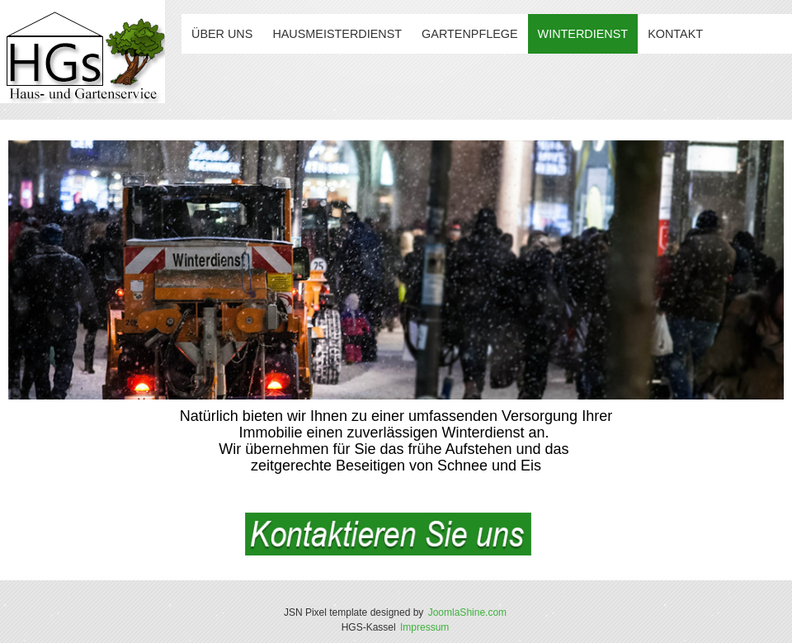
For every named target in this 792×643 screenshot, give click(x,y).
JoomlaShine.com (467, 612)
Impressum (424, 627)
